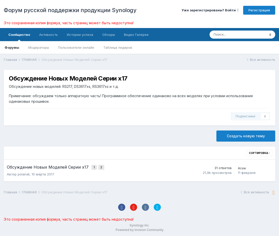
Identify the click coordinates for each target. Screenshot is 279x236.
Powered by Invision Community (140, 228)
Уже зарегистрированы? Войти (210, 10)
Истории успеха (80, 35)
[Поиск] (237, 35)
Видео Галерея (136, 35)
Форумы (12, 47)
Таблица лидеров (117, 47)
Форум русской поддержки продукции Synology (70, 10)
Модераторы (38, 47)
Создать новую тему (246, 136)
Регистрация (259, 10)
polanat (24, 173)
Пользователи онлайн (76, 47)
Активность (48, 35)
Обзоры (108, 35)
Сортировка (259, 152)
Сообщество (19, 37)
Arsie (242, 167)
